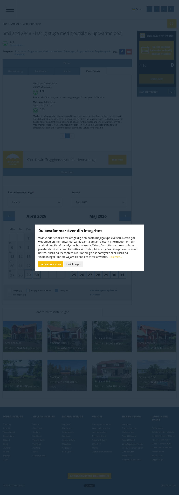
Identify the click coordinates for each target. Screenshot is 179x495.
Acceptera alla (50, 264)
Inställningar (73, 264)
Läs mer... (116, 257)
